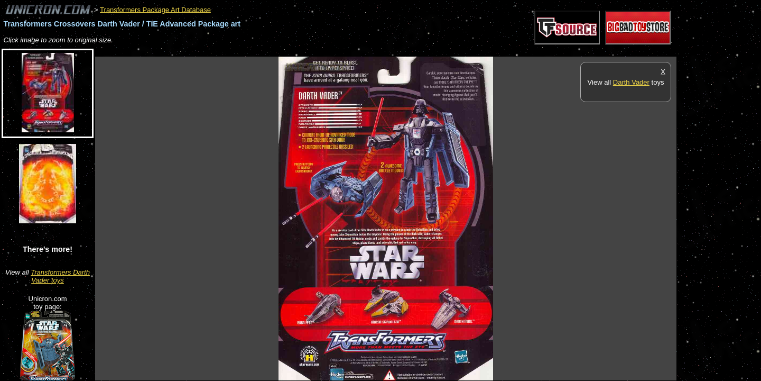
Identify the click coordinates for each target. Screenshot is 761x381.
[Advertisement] (287, 51)
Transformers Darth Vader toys (60, 276)
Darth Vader (631, 82)
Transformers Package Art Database (155, 9)
